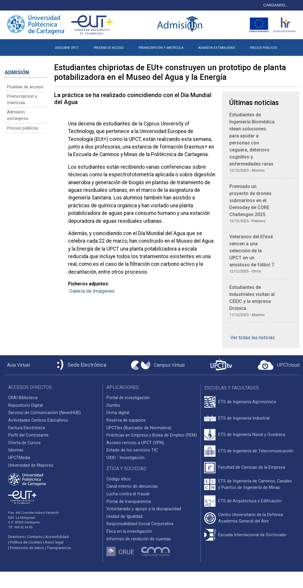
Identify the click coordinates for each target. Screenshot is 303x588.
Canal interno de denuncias (132, 486)
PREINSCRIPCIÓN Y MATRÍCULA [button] (161, 48)
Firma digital (117, 412)
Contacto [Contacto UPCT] (35, 536)
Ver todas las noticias (252, 337)
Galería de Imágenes (92, 291)
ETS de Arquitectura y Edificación (250, 501)
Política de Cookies (26, 542)
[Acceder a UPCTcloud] (278, 365)
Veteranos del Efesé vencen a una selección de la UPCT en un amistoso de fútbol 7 (251, 251)
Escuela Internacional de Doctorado (252, 534)
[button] (292, 45)
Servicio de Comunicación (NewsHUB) (44, 412)
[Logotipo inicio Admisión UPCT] (181, 24)
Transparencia (59, 548)
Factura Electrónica (26, 427)
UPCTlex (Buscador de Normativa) (138, 427)
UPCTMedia (19, 457)
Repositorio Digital (25, 405)
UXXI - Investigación (125, 457)
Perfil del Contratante (28, 435)
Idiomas (15, 450)
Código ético (118, 479)
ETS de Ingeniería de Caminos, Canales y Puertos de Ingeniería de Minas (255, 484)
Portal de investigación (128, 397)
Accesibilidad (57, 536)
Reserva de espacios (126, 420)
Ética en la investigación (129, 531)
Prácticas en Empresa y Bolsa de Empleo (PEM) (151, 435)
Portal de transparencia (128, 501)
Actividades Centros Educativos (38, 420)
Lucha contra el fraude (128, 494)
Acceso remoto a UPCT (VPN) (135, 442)
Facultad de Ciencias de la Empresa (251, 467)
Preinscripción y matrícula (22, 99)
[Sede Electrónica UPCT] (80, 365)
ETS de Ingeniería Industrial (244, 418)
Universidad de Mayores (30, 465)
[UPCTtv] (221, 365)
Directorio (16, 536)
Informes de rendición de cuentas (138, 539)
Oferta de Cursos (24, 442)
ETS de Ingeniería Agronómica (247, 401)
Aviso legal (54, 542)
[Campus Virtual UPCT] (158, 365)
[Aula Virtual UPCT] (17, 365)
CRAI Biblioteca (22, 397)
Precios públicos (22, 128)
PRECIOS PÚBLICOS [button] (263, 48)
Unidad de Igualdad (124, 516)
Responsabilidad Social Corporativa (139, 523)
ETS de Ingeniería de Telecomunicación (255, 451)
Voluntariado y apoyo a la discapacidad (143, 508)
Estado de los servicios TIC (132, 450)
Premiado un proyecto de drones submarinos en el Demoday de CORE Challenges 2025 (250, 200)
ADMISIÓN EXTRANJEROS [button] (216, 48)
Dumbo (113, 405)
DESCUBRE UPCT (67, 48)
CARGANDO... (275, 5)
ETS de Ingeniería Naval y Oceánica (251, 434)
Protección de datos (27, 548)
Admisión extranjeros (17, 115)
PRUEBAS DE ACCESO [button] (109, 48)
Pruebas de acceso (25, 87)
